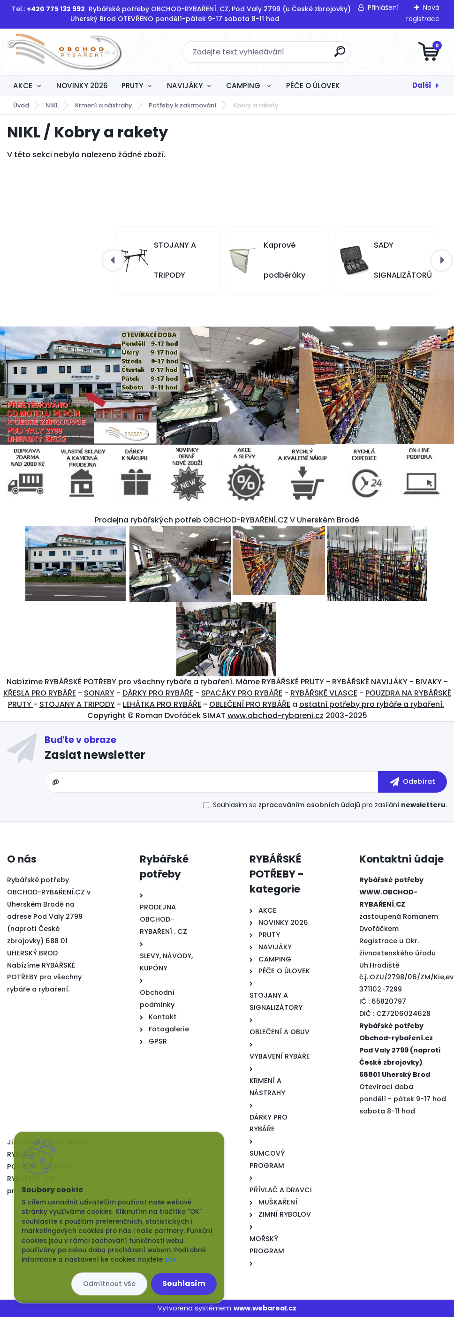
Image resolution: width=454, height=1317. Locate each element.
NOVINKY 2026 (82, 86)
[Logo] (64, 52)
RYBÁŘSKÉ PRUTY (293, 681)
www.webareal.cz (265, 1308)
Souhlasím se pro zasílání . (330, 805)
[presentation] (113, 260)
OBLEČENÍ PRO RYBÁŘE (249, 704)
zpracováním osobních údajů (309, 805)
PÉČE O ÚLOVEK (313, 86)
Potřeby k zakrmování (183, 105)
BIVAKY (430, 681)
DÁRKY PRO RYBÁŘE (157, 693)
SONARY (99, 693)
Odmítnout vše (109, 1283)
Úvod (21, 105)
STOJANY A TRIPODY (77, 704)
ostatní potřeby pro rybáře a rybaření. (371, 704)
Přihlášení (383, 7)
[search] (339, 55)
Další (421, 85)
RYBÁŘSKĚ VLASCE (323, 693)
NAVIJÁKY (185, 86)
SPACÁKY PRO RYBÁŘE (241, 693)
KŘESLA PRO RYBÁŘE (39, 693)
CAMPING (244, 86)
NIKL (52, 105)
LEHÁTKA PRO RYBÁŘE (162, 704)
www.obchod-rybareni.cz (275, 715)
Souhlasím (183, 1283)
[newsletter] (412, 782)
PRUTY (132, 86)
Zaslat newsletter (95, 755)
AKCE (22, 86)
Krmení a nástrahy (103, 105)
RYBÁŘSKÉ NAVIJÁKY (370, 681)
